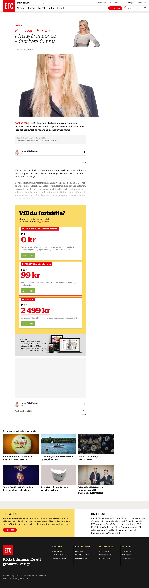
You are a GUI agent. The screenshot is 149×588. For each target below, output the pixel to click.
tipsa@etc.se (57, 551)
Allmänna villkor (105, 558)
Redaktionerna (81, 558)
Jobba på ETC (104, 551)
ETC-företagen (128, 3)
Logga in (130, 8)
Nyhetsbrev (127, 555)
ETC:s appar (127, 551)
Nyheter (21, 8)
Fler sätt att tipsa (59, 558)
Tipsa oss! (102, 3)
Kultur (51, 8)
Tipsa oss (9, 530)
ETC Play (114, 3)
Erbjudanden (127, 558)
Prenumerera (115, 8)
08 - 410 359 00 (82, 555)
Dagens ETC (31, 2)
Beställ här (28, 255)
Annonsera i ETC (105, 555)
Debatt (60, 8)
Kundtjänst (79, 551)
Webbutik (142, 3)
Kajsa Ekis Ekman (29, 151)
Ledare (31, 8)
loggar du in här (44, 221)
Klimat (41, 8)
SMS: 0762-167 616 (60, 555)
